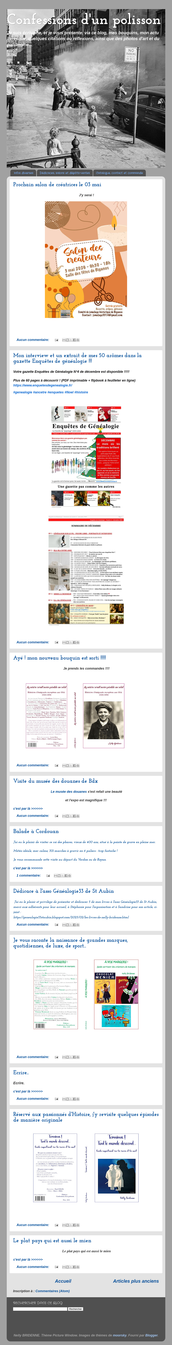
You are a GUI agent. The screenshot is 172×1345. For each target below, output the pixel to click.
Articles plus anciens (136, 1281)
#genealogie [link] (22, 392)
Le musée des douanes (69, 792)
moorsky (119, 1335)
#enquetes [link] (55, 392)
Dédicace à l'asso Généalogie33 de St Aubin (63, 891)
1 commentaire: (29, 875)
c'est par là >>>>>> (28, 808)
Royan (101, 860)
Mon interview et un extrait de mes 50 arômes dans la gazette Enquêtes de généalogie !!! (77, 358)
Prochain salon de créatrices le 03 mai (57, 185)
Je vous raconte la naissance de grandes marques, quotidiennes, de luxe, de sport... (70, 943)
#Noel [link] (69, 392)
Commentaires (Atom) (52, 1291)
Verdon (83, 860)
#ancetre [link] (40, 392)
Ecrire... (21, 1073)
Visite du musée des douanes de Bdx (55, 781)
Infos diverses (23, 173)
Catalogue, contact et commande (119, 173)
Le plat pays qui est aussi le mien (52, 1241)
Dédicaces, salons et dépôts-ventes (65, 173)
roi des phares (62, 842)
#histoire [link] (81, 392)
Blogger (151, 1335)
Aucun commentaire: (33, 340)
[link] (42, 385)
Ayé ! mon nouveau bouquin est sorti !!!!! (59, 658)
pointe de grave (124, 842)
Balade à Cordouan (36, 831)
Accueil (63, 1281)
